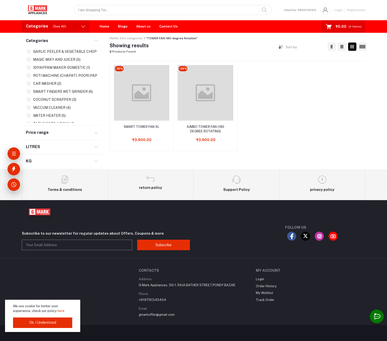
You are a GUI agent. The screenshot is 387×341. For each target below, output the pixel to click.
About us (143, 26)
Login (338, 10)
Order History (266, 286)
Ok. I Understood (42, 322)
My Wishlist (264, 293)
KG (29, 161)
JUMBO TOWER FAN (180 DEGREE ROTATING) (205, 129)
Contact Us (168, 26)
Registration (356, 10)
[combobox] (304, 48)
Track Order (265, 300)
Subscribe (164, 245)
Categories (37, 40)
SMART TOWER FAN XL (141, 127)
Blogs (122, 26)
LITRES (33, 146)
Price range (37, 132)
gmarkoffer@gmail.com (157, 314)
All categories (132, 38)
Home (104, 26)
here (60, 311)
